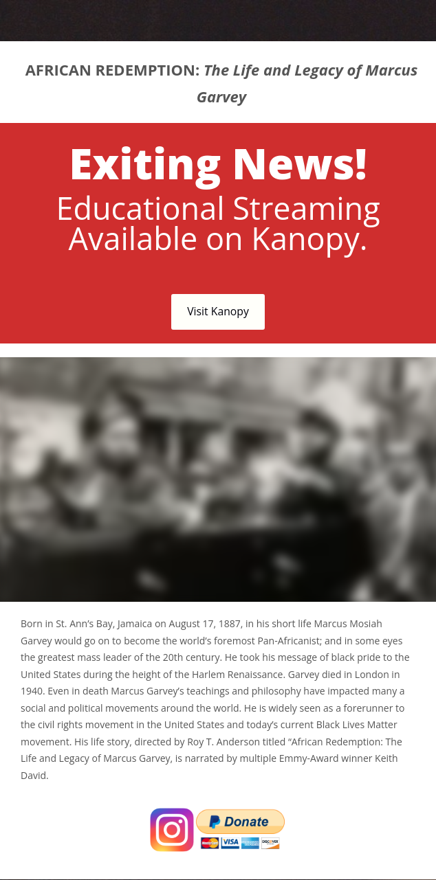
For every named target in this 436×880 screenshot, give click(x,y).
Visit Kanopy (218, 311)
